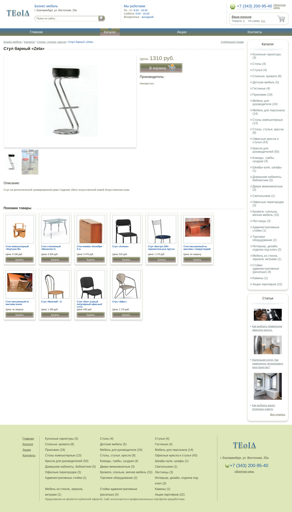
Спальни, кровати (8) (267, 76)
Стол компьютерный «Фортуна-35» (17, 247)
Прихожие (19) (262, 94)
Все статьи (277, 414)
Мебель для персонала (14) (174, 449)
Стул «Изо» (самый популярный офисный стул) (89, 304)
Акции (181, 32)
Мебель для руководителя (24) (265, 102)
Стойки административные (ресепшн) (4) (266, 269)
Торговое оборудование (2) (265, 238)
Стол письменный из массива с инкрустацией (197, 247)
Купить (19, 259)
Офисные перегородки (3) (63, 472)
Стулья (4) (260, 70)
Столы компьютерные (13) (63, 455)
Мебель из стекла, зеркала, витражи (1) (267, 257)
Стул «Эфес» (119, 301)
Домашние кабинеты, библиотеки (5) (267, 178)
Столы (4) (259, 63)
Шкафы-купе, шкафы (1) (171, 461)
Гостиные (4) (261, 88)
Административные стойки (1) (266, 229)
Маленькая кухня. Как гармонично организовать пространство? (267, 363)
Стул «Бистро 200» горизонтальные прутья (161, 247)
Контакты (254, 32)
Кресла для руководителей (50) (266, 150)
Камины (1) (260, 278)
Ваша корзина (241, 16)
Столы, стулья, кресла (51, 41)
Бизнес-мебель (13, 41)
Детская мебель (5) (266, 82)
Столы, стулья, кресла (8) (117, 455)
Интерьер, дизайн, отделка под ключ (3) (267, 248)
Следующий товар (232, 41)
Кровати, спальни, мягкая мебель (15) (266, 213)
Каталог (110, 32)
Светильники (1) (264, 195)
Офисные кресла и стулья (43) (266, 140)
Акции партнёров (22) (267, 284)
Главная (36, 32)
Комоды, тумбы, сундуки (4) (264, 159)
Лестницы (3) (262, 221)
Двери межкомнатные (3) (117, 466)
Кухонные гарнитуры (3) (61, 438)
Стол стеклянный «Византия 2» (51, 247)
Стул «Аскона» (120, 246)
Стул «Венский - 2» (51, 301)
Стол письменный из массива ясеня (17, 303)
